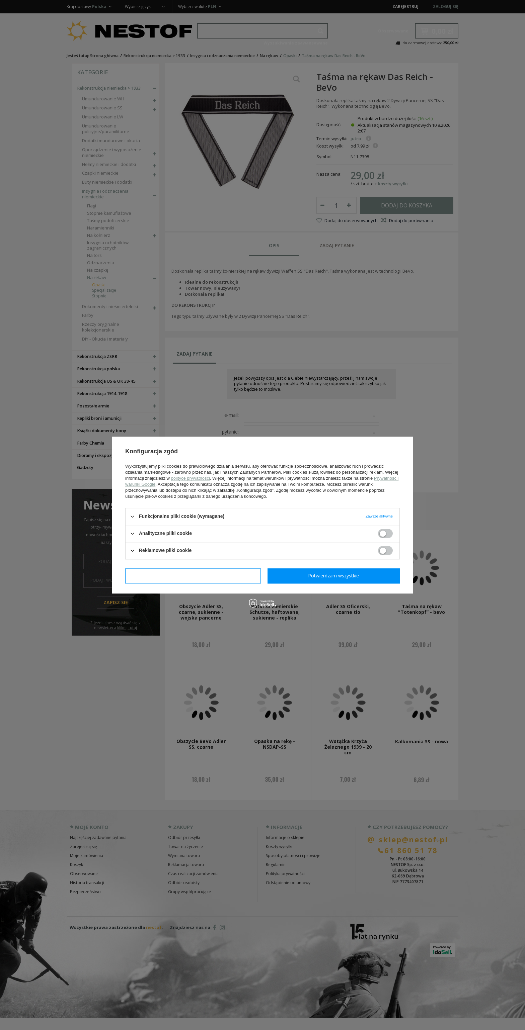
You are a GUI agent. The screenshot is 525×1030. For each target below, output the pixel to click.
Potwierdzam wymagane (193, 575)
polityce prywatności (190, 478)
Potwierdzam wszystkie (333, 575)
